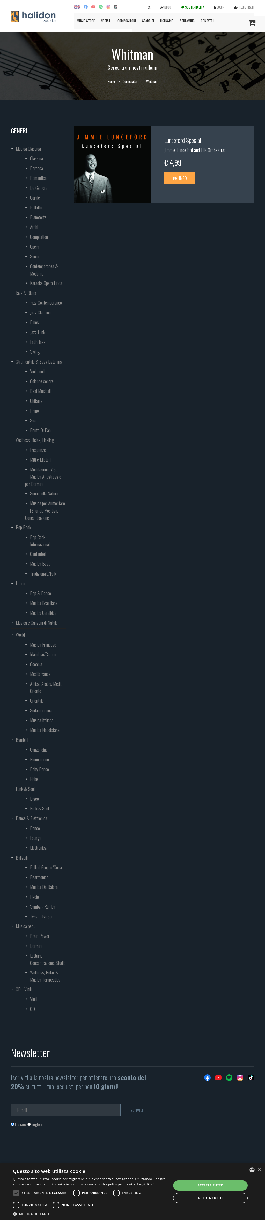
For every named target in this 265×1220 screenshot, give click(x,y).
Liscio (34, 896)
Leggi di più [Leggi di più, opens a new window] (145, 1184)
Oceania (36, 664)
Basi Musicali (40, 391)
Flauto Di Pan (40, 430)
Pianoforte (38, 217)
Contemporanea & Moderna (44, 270)
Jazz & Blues (26, 292)
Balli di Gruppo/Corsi (46, 867)
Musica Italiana (41, 720)
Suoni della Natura (44, 493)
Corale (35, 197)
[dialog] (132, 1191)
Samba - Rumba (42, 906)
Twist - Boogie (41, 916)
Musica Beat (40, 563)
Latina (20, 583)
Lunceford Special (182, 140)
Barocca (36, 168)
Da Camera (38, 187)
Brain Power (39, 936)
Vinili (33, 999)
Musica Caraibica (43, 612)
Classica (36, 158)
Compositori (126, 20)
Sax (33, 420)
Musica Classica (28, 148)
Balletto (36, 207)
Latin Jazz (37, 342)
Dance (35, 828)
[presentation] (50, 1148)
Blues (34, 322)
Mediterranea (40, 674)
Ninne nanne (39, 759)
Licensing (166, 20)
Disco (34, 798)
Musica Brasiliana (43, 603)
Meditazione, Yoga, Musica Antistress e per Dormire (43, 476)
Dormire (36, 945)
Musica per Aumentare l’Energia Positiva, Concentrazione (45, 510)
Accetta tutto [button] (210, 1185)
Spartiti (148, 20)
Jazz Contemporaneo (46, 302)
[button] (90, 1213)
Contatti (207, 20)
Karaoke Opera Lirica (46, 283)
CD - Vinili (24, 989)
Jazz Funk (37, 332)
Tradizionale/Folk (43, 573)
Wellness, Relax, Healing (35, 440)
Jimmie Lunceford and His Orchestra (194, 150)
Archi (34, 227)
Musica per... (25, 926)
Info (180, 178)
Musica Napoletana (45, 730)
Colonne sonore (42, 381)
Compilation (39, 236)
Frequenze (38, 449)
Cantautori (38, 553)
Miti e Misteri (40, 459)
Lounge (35, 838)
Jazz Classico (40, 312)
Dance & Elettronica (31, 818)
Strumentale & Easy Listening (39, 361)
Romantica (38, 178)
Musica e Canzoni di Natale (37, 622)
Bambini (22, 739)
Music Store (86, 20)
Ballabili (22, 857)
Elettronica (38, 847)
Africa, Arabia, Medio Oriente (46, 687)
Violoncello (38, 371)
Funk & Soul (25, 788)
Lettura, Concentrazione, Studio (47, 959)
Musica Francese (43, 644)
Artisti (106, 20)
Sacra (34, 256)
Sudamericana (41, 710)
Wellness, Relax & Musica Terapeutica (45, 976)
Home (111, 81)
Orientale (37, 700)
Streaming (187, 20)
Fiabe (34, 779)
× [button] (259, 1169)
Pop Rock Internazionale (40, 541)
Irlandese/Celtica (43, 654)
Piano (34, 410)
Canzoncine (39, 749)
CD (32, 1008)
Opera (34, 246)
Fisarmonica (39, 877)
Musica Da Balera (44, 887)
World (20, 634)
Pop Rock (23, 527)
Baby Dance (39, 769)
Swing (35, 351)
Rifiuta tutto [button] (210, 1198)
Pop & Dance (40, 593)
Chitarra (36, 400)
